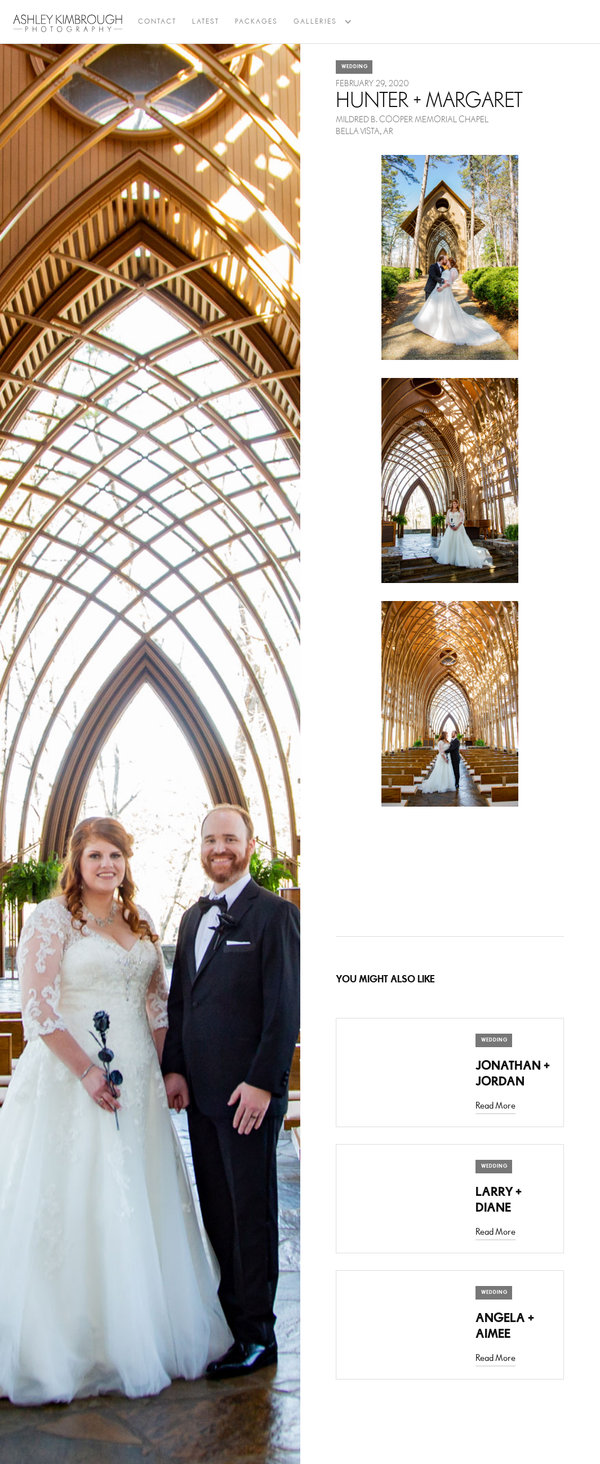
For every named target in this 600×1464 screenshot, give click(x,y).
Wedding (354, 66)
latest (205, 22)
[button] (315, 22)
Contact (157, 22)
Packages (256, 22)
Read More (495, 1106)
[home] (67, 23)
